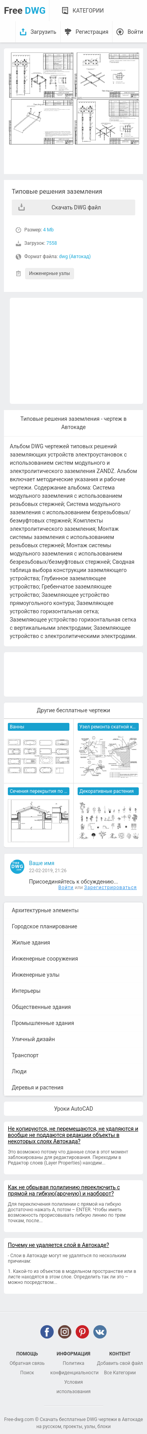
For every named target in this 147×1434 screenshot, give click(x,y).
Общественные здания (41, 1007)
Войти (135, 32)
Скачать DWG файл (76, 207)
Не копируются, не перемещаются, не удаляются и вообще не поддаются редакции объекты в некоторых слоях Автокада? (73, 1135)
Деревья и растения (38, 1087)
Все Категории (120, 1372)
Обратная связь (27, 1363)
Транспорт (25, 1055)
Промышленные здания (43, 1023)
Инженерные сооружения (45, 958)
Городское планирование (44, 926)
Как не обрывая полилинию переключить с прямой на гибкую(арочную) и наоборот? (64, 1190)
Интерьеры (26, 991)
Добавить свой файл (120, 1363)
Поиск (27, 1372)
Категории (88, 10)
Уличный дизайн (33, 1039)
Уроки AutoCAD (73, 1109)
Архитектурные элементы (45, 910)
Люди (19, 1071)
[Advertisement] (76, 351)
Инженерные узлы (49, 273)
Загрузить (43, 32)
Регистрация (92, 32)
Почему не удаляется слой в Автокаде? (58, 1245)
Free (24, 10)
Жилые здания (31, 942)
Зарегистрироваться (110, 887)
